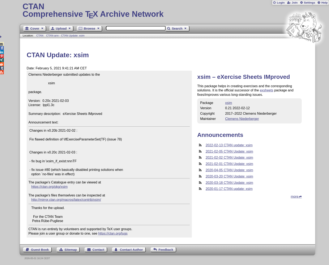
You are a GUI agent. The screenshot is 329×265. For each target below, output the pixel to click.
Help (324, 2)
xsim (228, 103)
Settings (309, 2)
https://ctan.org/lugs (113, 233)
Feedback (166, 249)
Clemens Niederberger (242, 119)
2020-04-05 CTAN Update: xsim (229, 170)
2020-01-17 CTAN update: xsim (229, 189)
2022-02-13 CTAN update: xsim (229, 145)
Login (281, 2)
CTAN (39, 35)
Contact (98, 249)
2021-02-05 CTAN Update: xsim (229, 151)
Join (295, 2)
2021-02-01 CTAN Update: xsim (229, 164)
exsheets (266, 90)
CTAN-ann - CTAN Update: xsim (65, 35)
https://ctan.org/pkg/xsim (49, 186)
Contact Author (131, 249)
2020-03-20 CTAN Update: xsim (229, 176)
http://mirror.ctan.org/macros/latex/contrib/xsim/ (66, 199)
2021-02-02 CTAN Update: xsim (229, 157)
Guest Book (40, 249)
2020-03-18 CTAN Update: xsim (229, 182)
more (294, 196)
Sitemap (70, 249)
